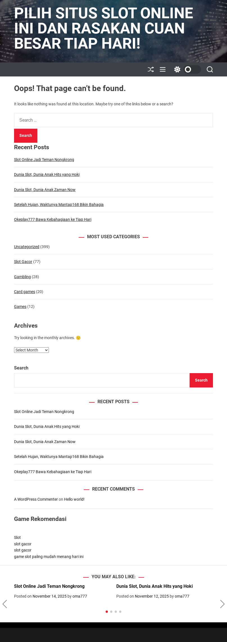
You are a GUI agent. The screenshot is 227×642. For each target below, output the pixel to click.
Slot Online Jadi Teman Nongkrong (44, 159)
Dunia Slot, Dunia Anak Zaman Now (45, 189)
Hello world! (74, 499)
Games (20, 306)
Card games (24, 291)
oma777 (79, 596)
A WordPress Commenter (36, 499)
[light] (186, 69)
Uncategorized (26, 246)
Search (21, 368)
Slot (17, 537)
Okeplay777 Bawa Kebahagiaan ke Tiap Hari (52, 219)
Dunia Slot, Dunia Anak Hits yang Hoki (47, 174)
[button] (4, 604)
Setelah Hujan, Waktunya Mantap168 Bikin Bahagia (59, 204)
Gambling (22, 277)
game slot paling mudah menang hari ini (48, 556)
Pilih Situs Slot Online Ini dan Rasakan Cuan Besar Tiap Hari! (103, 28)
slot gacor (22, 544)
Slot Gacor (23, 261)
